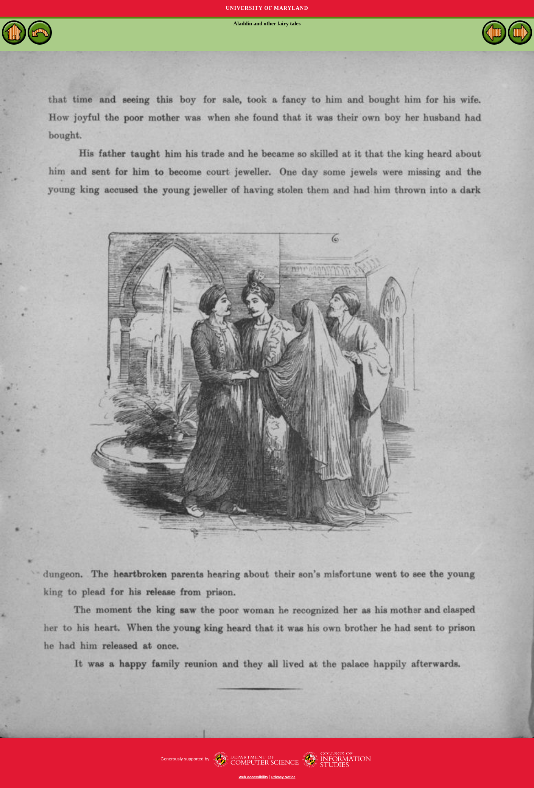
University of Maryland (267, 8)
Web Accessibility (253, 777)
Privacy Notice (283, 777)
